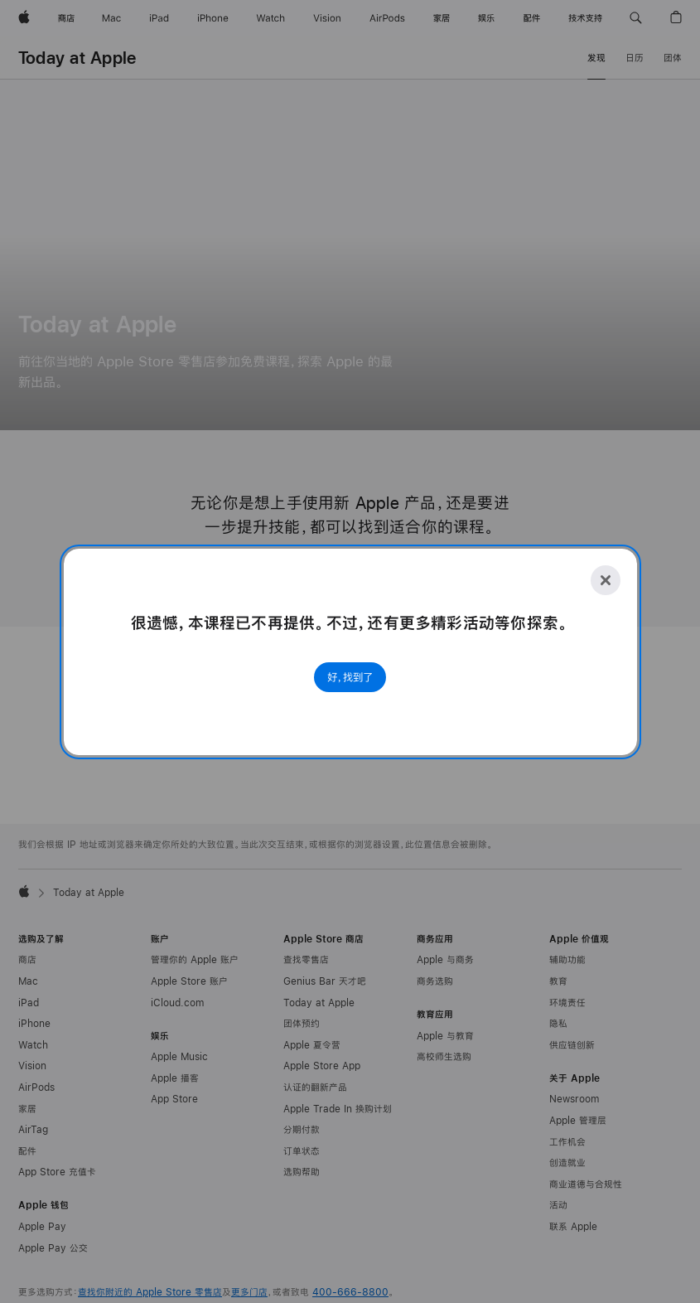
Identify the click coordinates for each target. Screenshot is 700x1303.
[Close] (605, 580)
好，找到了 (350, 677)
